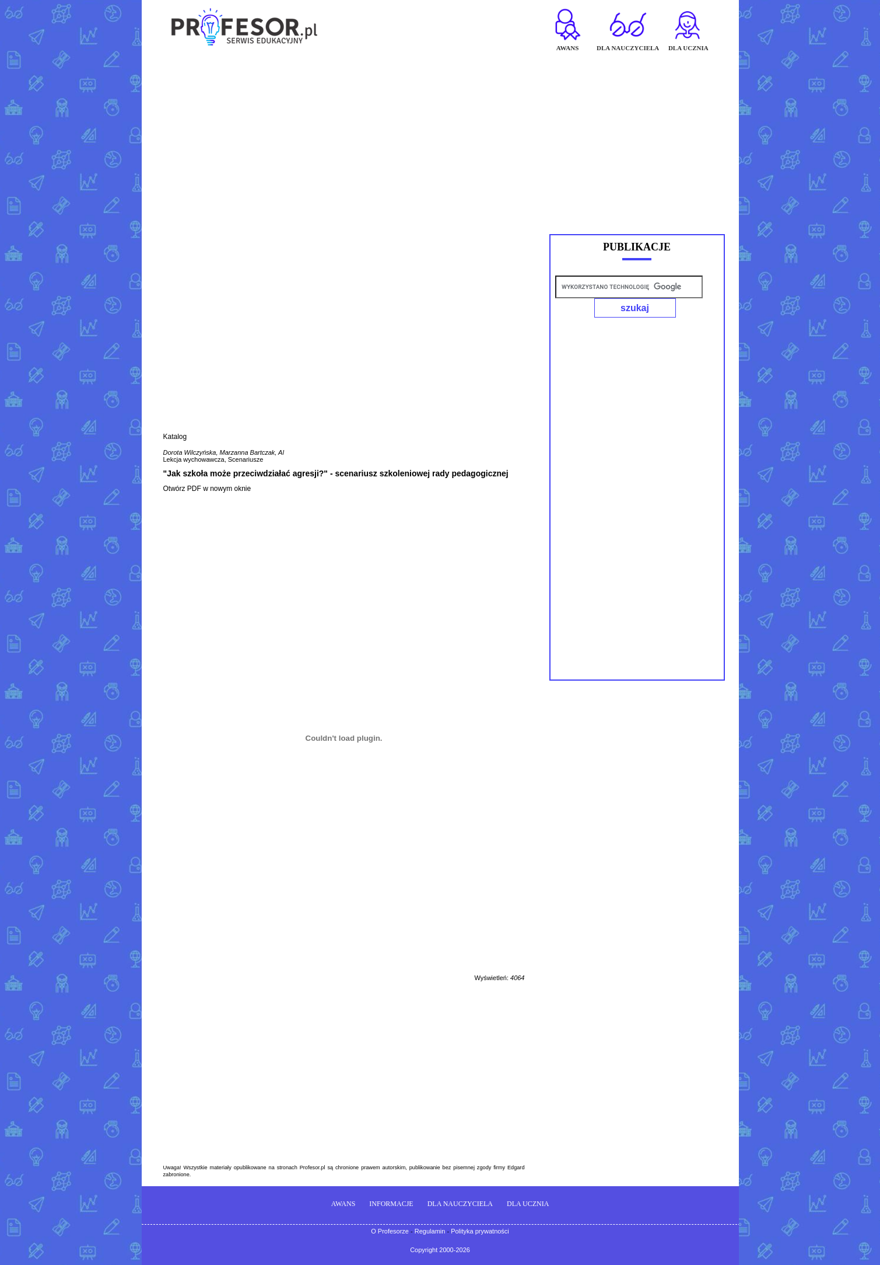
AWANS (343, 1204)
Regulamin (430, 1231)
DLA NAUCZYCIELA (460, 1204)
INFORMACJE (391, 1204)
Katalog (175, 437)
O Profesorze (390, 1231)
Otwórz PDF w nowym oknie (207, 489)
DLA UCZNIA (528, 1204)
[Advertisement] (440, 137)
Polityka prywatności (480, 1231)
